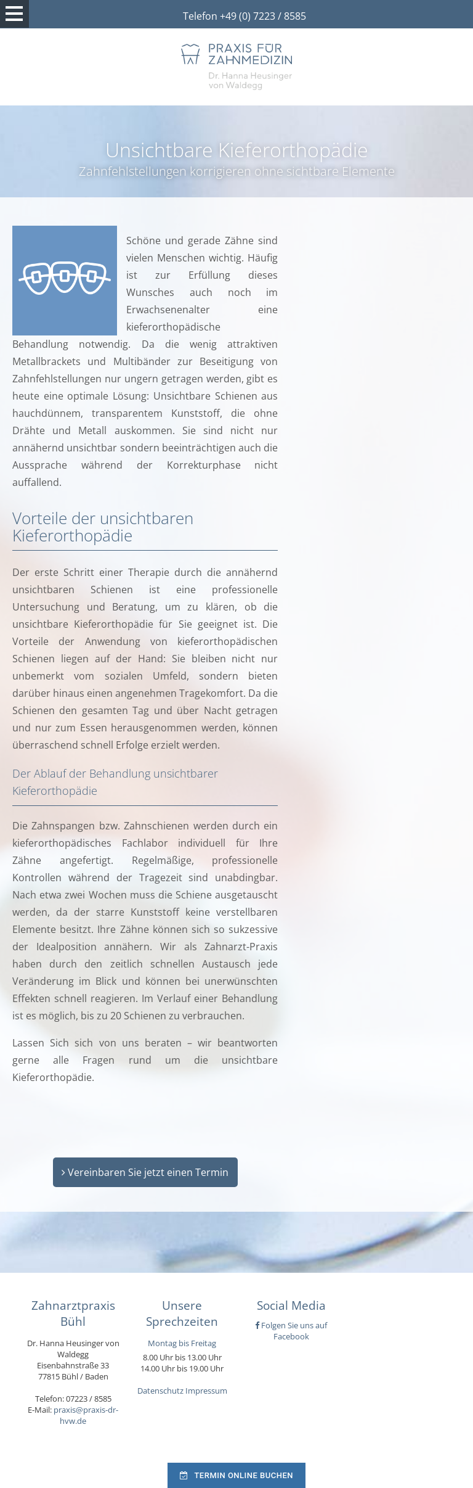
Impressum (206, 1390)
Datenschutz (160, 1390)
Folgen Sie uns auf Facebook (291, 1331)
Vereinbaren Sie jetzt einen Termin (145, 1172)
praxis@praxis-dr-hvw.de (86, 1415)
